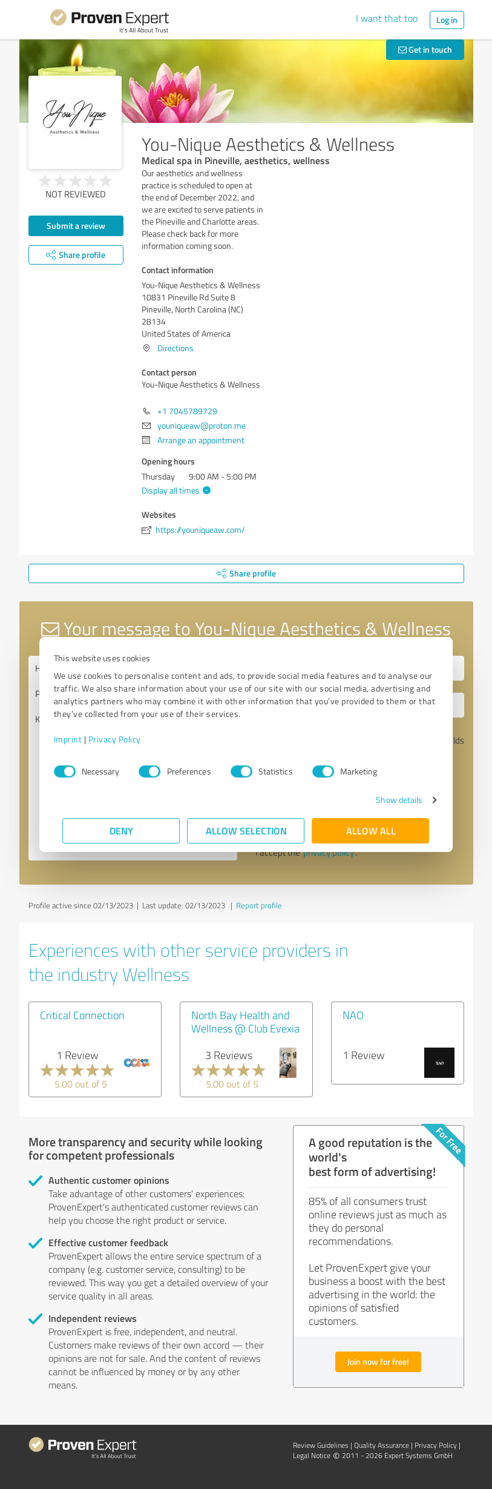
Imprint (77, 739)
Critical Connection (82, 1015)
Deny (121, 830)
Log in (447, 19)
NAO (353, 1015)
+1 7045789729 (187, 411)
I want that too (387, 18)
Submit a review (76, 225)
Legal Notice (311, 1455)
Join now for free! (378, 1361)
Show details (390, 799)
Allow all (371, 830)
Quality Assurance (381, 1445)
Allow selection (246, 830)
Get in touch (425, 49)
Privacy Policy (123, 739)
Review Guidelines (321, 1445)
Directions (175, 348)
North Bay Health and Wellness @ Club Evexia (245, 1021)
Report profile (259, 905)
